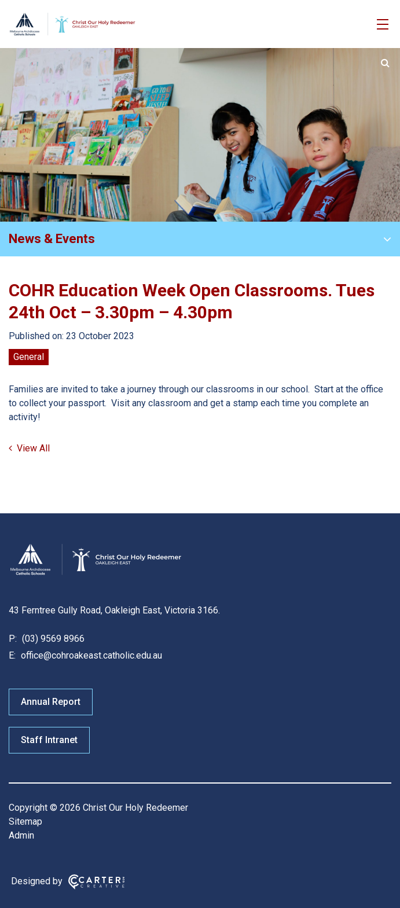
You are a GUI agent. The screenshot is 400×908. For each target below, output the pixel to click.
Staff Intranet (49, 739)
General (28, 356)
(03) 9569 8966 (52, 638)
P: (13, 638)
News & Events (52, 238)
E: (12, 655)
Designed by (37, 881)
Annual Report (50, 701)
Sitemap (25, 821)
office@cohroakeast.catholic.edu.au (90, 655)
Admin (21, 835)
